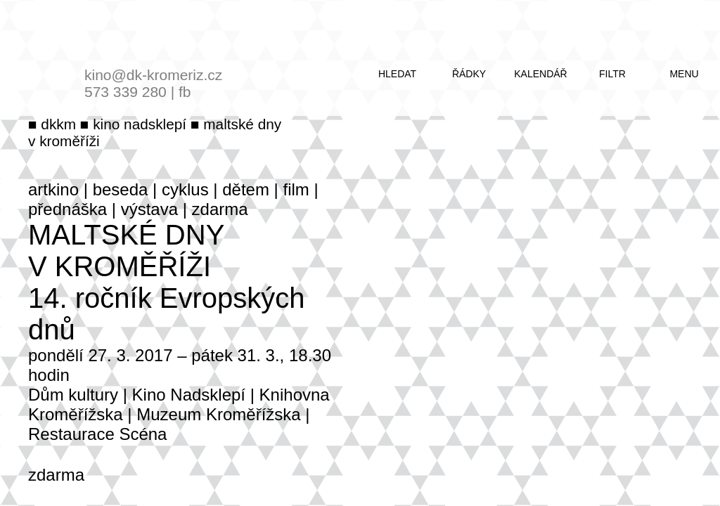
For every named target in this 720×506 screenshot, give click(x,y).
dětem (245, 189)
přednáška (67, 209)
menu (683, 73)
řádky (469, 73)
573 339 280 (125, 92)
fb (185, 92)
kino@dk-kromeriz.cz (153, 75)
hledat (397, 73)
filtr (612, 73)
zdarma (220, 209)
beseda (120, 189)
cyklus (185, 189)
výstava (149, 209)
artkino (53, 189)
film (296, 189)
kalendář (540, 73)
